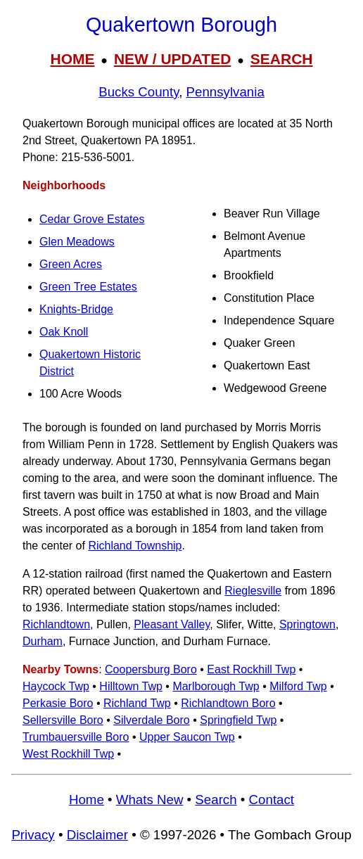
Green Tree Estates (88, 287)
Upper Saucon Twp (187, 737)
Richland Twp (137, 703)
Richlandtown (56, 624)
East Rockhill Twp (251, 669)
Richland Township (135, 546)
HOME (72, 59)
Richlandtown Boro (228, 703)
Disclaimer (97, 834)
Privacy (32, 834)
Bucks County (138, 91)
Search (215, 799)
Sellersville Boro (63, 720)
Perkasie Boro (58, 703)
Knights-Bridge (76, 309)
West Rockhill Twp (68, 754)
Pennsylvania (225, 91)
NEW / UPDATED (172, 59)
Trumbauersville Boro (76, 737)
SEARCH (281, 59)
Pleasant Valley (172, 624)
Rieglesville (252, 591)
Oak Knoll (63, 332)
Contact (271, 799)
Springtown (307, 624)
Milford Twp (298, 686)
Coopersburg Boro (151, 669)
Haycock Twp (56, 686)
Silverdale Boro (151, 720)
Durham (43, 641)
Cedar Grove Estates (91, 219)
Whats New (150, 799)
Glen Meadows (77, 242)
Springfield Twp (238, 720)
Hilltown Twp (131, 686)
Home (86, 799)
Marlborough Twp (215, 686)
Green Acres (70, 264)
